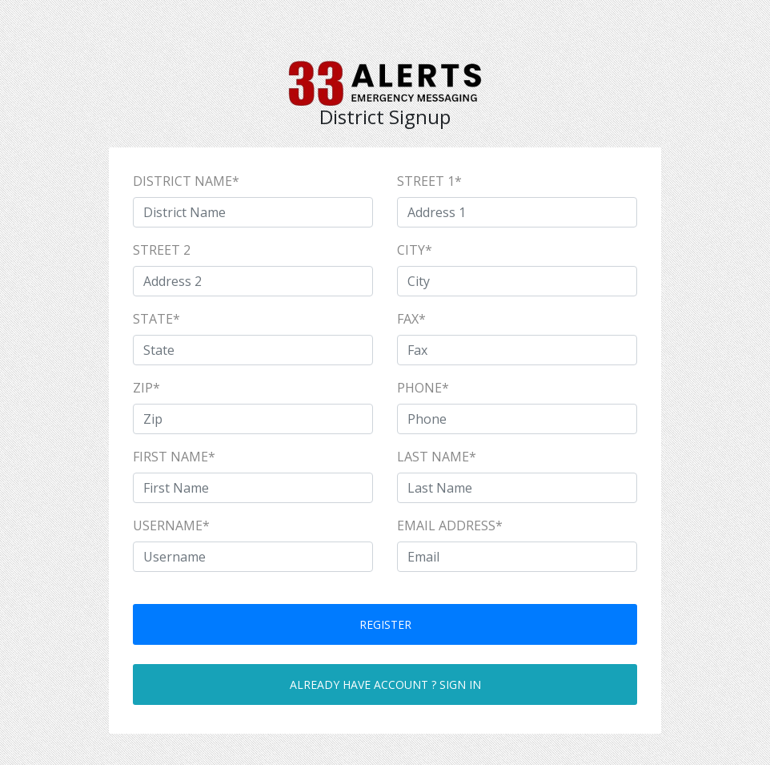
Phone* (423, 388)
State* (156, 319)
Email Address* (450, 525)
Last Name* (436, 456)
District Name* (186, 181)
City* (414, 250)
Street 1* (429, 181)
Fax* (411, 319)
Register (385, 624)
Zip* (146, 388)
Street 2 (161, 250)
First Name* (174, 456)
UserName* (171, 525)
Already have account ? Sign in (385, 684)
